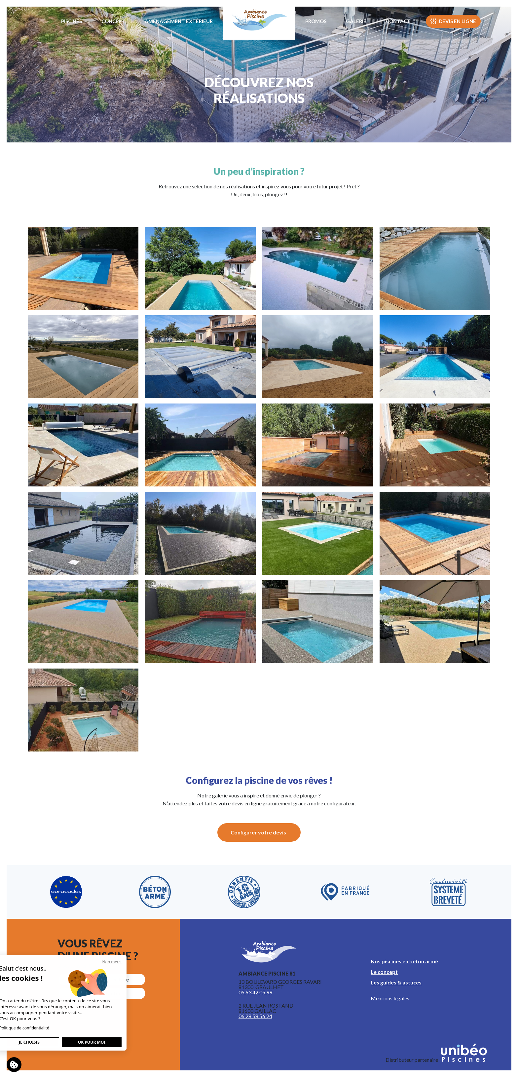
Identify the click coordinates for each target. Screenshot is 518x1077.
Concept (113, 21)
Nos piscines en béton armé (404, 961)
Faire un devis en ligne (102, 979)
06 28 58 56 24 (255, 1016)
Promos (315, 21)
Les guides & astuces (396, 982)
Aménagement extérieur (179, 21)
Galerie (356, 21)
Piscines (71, 21)
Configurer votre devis (258, 832)
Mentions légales (390, 998)
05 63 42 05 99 (255, 992)
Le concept (384, 972)
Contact (398, 21)
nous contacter (102, 993)
